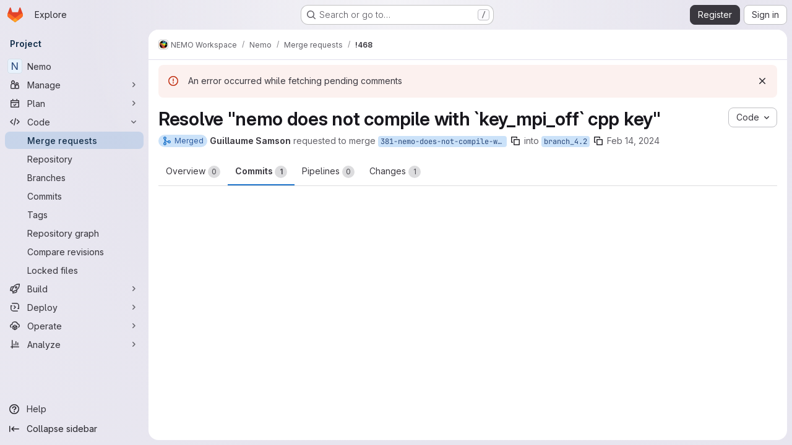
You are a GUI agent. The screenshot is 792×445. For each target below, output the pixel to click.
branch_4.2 (565, 141)
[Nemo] (74, 66)
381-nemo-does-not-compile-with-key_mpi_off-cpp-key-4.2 (444, 141)
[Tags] (74, 214)
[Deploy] (74, 307)
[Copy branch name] (515, 141)
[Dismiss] (762, 81)
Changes (395, 172)
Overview (193, 172)
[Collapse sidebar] (74, 429)
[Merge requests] (74, 140)
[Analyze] (74, 344)
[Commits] (74, 196)
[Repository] (74, 158)
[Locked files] (74, 270)
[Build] (74, 288)
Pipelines (328, 172)
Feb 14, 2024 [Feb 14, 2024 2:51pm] (633, 140)
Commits (261, 172)
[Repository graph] (74, 233)
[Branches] (74, 177)
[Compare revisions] (74, 251)
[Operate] (74, 325)
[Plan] (74, 103)
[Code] (74, 121)
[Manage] (74, 84)
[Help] (74, 409)
